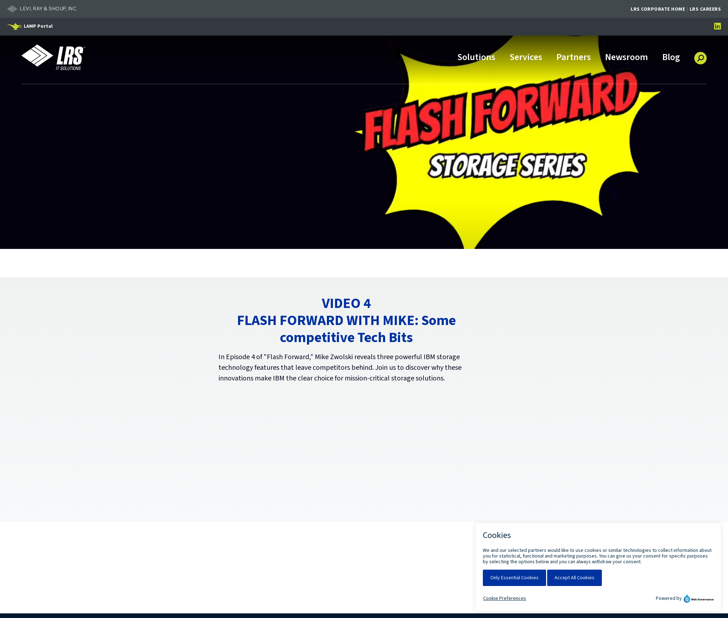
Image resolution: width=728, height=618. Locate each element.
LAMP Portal (38, 26)
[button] (700, 55)
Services (525, 58)
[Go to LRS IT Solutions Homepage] (53, 57)
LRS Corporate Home (658, 9)
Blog (671, 58)
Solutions (476, 58)
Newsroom (626, 58)
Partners (573, 58)
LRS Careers (705, 9)
